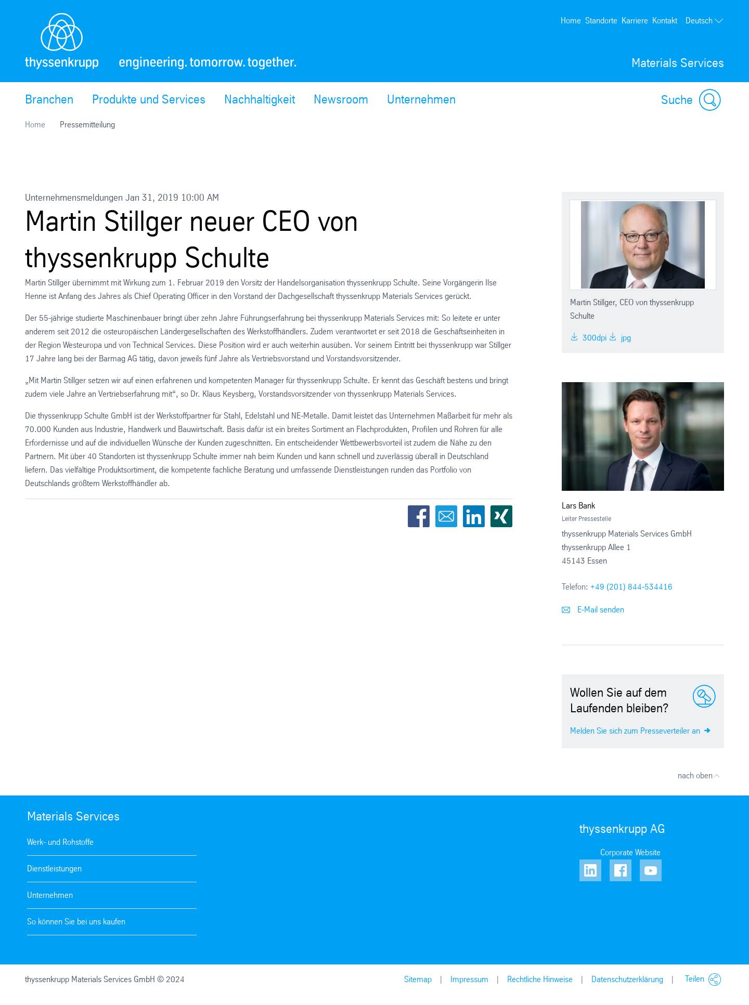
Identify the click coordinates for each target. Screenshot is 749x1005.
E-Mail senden (593, 610)
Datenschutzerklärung (627, 979)
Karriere (635, 20)
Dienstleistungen (54, 868)
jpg (620, 338)
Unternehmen (421, 99)
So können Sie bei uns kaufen (76, 921)
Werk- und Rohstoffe (60, 842)
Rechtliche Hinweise (540, 979)
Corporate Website (630, 852)
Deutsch (705, 20)
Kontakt (664, 20)
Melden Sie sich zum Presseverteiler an (640, 730)
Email (446, 516)
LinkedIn (474, 516)
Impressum (469, 979)
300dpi (588, 338)
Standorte (601, 20)
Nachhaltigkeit (259, 99)
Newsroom (341, 99)
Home (571, 20)
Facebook (419, 516)
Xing (501, 516)
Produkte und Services (148, 99)
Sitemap (418, 979)
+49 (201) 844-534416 (631, 587)
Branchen (49, 99)
